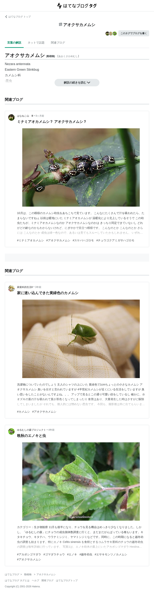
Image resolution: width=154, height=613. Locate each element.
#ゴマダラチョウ (54, 554)
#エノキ (72, 554)
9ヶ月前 (39, 115)
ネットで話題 (36, 42)
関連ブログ (58, 42)
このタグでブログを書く (134, 33)
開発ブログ (48, 580)
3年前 (38, 287)
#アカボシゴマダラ (29, 554)
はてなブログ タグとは (17, 580)
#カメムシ (23, 411)
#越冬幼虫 (85, 554)
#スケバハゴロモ (83, 240)
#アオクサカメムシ (58, 240)
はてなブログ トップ (18, 16)
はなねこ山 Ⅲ (25, 115)
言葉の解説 (14, 42)
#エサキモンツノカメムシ (111, 554)
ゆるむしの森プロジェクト (31, 429)
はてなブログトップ (67, 580)
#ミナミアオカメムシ (30, 240)
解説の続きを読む (77, 82)
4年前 (51, 429)
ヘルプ (35, 580)
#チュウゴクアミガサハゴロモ (115, 240)
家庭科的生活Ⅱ (25, 287)
